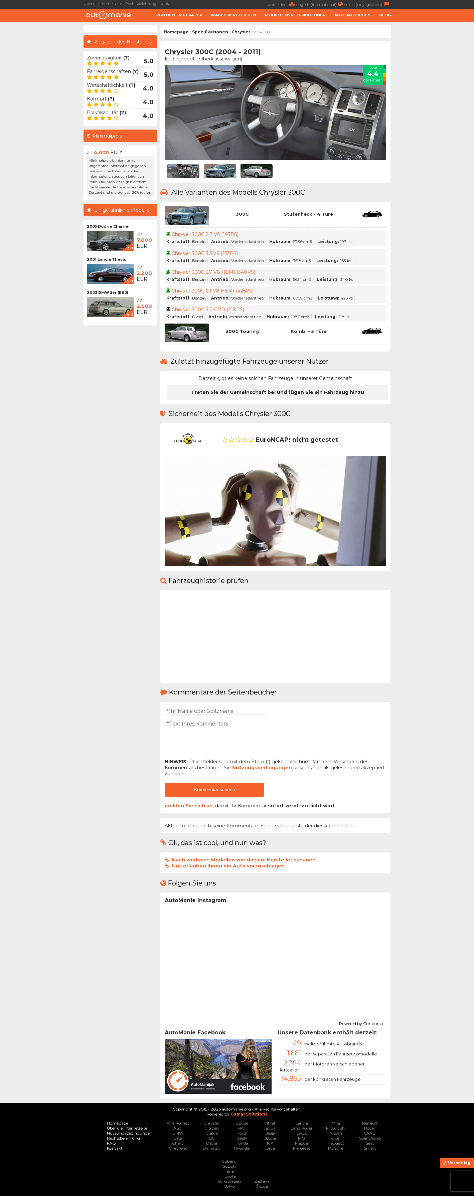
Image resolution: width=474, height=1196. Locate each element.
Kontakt (167, 3)
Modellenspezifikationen (295, 15)
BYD (178, 1138)
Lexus (301, 1133)
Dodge (241, 1123)
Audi (177, 1128)
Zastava (262, 1181)
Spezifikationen (210, 31)
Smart (370, 1148)
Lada (270, 1148)
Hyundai (242, 1148)
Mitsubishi (336, 1128)
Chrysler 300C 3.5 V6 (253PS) (205, 253)
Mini (336, 1123)
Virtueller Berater (179, 15)
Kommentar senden (214, 789)
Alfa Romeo (178, 1123)
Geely (241, 1138)
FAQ (111, 1143)
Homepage (176, 31)
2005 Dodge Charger (108, 226)
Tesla (229, 1171)
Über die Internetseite (103, 3)
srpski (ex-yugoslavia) (367, 4)
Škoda (262, 1186)
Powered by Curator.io (361, 1022)
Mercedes (301, 1148)
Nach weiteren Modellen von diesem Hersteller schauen (244, 860)
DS (211, 1138)
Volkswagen (229, 1181)
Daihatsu (211, 1148)
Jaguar (270, 1128)
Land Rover (302, 1128)
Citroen (211, 1128)
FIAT (242, 1128)
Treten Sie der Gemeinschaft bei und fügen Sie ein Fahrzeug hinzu (277, 392)
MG (301, 1138)
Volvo (229, 1186)
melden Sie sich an (189, 806)
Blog (385, 15)
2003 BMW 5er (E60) (107, 292)
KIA (270, 1143)
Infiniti (270, 1123)
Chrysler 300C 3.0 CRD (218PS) (208, 310)
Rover (369, 1128)
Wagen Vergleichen (233, 15)
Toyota (229, 1176)
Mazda (301, 1143)
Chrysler (241, 31)
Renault (369, 1123)
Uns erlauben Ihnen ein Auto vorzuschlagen (228, 866)
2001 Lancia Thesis (106, 259)
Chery (178, 1143)
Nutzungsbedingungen (262, 768)
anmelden (282, 4)
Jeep (270, 1133)
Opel (335, 1138)
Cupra (211, 1133)
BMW (177, 1133)
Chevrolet (178, 1148)
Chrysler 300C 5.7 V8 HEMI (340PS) (213, 272)
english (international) (320, 4)
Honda (241, 1143)
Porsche (335, 1148)
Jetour (270, 1138)
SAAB (369, 1133)
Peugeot (336, 1143)
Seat (370, 1143)
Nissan (336, 1133)
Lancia (301, 1123)
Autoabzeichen (352, 15)
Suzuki (229, 1166)
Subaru (229, 1161)
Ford (242, 1133)
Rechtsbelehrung (140, 3)
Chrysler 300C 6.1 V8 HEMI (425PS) (213, 291)
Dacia (211, 1143)
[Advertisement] (434, 125)
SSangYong (370, 1138)
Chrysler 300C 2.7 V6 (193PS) (205, 234)
